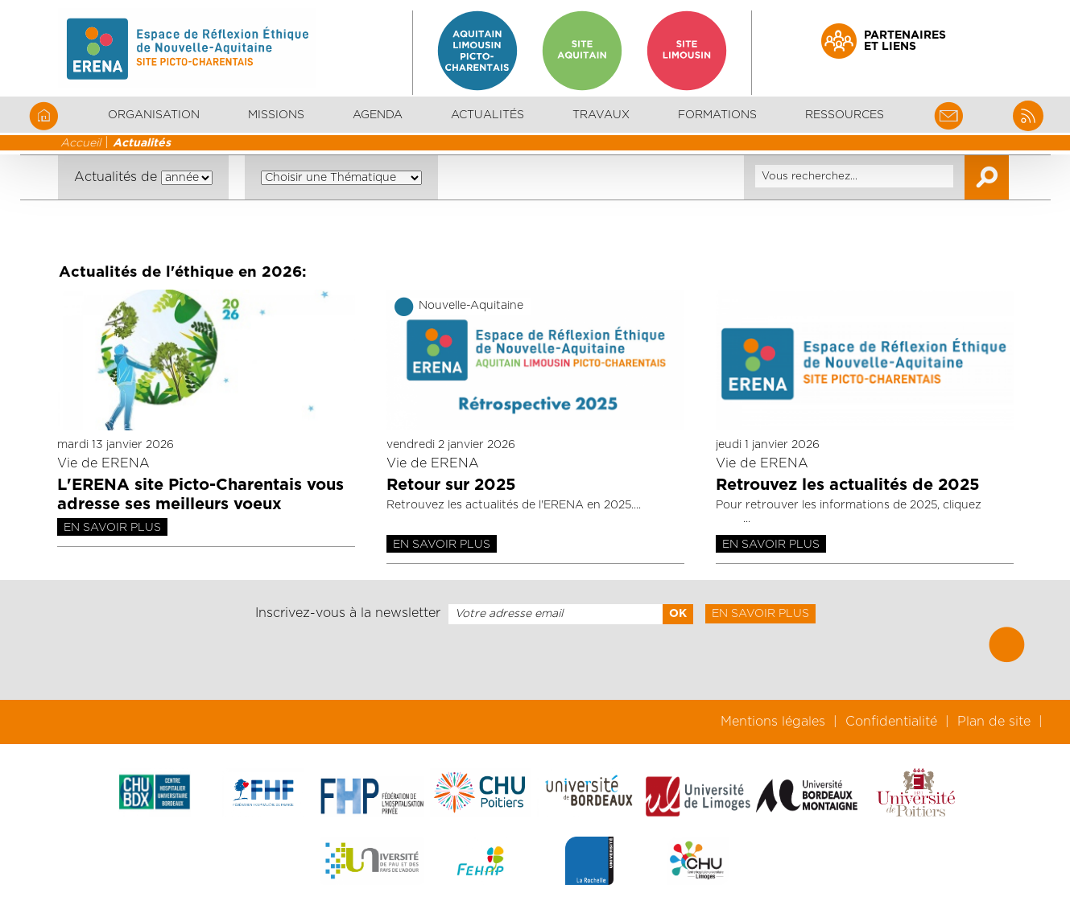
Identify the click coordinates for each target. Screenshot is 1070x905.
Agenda (378, 115)
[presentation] (534, 662)
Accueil (80, 143)
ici (729, 518)
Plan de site (994, 721)
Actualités (487, 115)
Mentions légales (773, 721)
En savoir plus (112, 527)
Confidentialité (891, 721)
